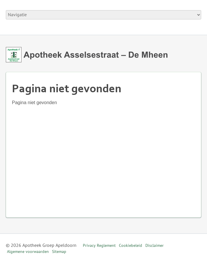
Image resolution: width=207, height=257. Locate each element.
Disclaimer (154, 245)
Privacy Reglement (99, 245)
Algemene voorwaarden (28, 251)
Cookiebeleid (130, 245)
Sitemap (59, 251)
